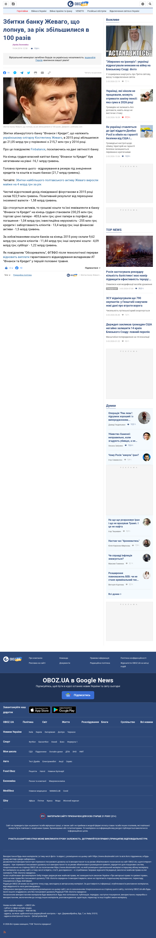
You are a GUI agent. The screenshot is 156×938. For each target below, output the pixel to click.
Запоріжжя (50, 732)
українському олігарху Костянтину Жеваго (32, 137)
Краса (49, 801)
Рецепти (33, 771)
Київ (31, 732)
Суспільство (128, 722)
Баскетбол (44, 742)
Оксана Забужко (115, 446)
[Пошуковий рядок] (150, 4)
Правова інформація (99, 658)
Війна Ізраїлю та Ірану (61, 11)
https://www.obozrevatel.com (106, 856)
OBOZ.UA (132, 862)
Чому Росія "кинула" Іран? (123, 455)
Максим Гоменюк (116, 564)
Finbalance (38, 149)
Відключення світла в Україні (124, 11)
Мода (57, 801)
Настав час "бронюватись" (123, 540)
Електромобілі (49, 761)
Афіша (32, 801)
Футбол (32, 742)
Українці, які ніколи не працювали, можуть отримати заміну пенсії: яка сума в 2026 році (121, 96)
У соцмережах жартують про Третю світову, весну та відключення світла (128, 75)
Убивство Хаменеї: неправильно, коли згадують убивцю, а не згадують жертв (121, 438)
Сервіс (69, 761)
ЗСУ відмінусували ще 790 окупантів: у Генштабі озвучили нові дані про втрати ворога (126, 301)
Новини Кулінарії (56, 771)
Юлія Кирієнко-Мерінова (119, 546)
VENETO (80, 11)
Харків (39, 732)
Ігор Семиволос (115, 460)
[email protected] (39, 916)
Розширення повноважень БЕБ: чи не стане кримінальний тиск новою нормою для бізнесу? (123, 577)
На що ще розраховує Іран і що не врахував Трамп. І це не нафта (124, 523)
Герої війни (22, 11)
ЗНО (75, 751)
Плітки (41, 801)
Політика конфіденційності (133, 658)
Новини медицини (38, 791)
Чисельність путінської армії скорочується (128, 310)
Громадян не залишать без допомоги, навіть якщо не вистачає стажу (120, 110)
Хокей (54, 742)
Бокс (62, 742)
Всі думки (113, 594)
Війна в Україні (38, 11)
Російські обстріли (96, 11)
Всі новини (146, 722)
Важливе (112, 19)
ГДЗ (31, 751)
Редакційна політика (22, 275)
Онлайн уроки (56, 751)
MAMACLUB (55, 791)
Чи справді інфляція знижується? (120, 557)
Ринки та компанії (37, 781)
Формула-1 (72, 742)
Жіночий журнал (71, 801)
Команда (63, 658)
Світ (44, 722)
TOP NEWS (114, 230)
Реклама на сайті (37, 663)
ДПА (68, 751)
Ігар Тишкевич (114, 531)
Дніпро (61, 732)
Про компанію (35, 658)
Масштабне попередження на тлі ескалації (127, 337)
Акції (61, 761)
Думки (111, 405)
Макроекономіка (57, 781)
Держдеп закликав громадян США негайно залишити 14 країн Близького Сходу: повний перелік (129, 328)
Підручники (40, 751)
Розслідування (90, 722)
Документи (64, 663)
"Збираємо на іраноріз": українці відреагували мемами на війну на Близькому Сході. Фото (128, 65)
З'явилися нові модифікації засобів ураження (129, 284)
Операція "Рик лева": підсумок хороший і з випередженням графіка (120, 417)
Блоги (104, 722)
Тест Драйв (34, 761)
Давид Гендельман (116, 425)
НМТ (81, 751)
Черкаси (71, 732)
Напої (42, 771)
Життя (66, 722)
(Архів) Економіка (20, 45)
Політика (28, 722)
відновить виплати (16, 257)
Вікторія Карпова (116, 585)
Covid (65, 791)
